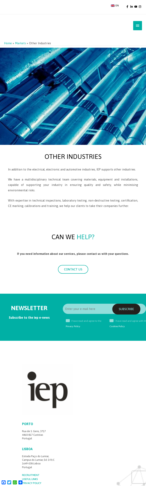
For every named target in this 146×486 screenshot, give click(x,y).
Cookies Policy (117, 326)
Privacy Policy (73, 326)
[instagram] (140, 6)
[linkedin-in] (132, 6)
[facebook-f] (128, 6)
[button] (73, 269)
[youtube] (136, 6)
